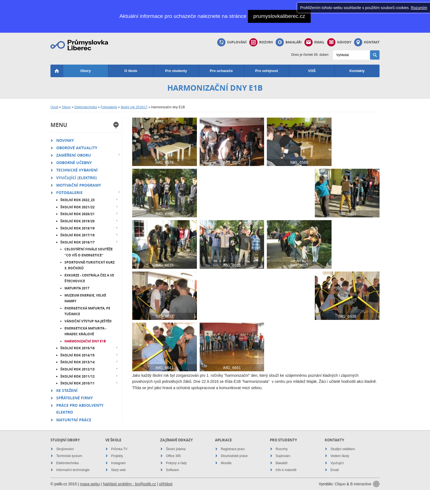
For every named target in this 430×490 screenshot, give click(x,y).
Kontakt (367, 42)
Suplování (232, 42)
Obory (85, 71)
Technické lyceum (69, 456)
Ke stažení (67, 390)
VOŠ (311, 71)
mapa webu (90, 484)
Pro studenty (176, 71)
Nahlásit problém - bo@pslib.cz (129, 484)
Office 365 (173, 456)
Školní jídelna (176, 449)
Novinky (65, 140)
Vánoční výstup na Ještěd (88, 321)
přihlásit (165, 484)
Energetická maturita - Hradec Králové (85, 331)
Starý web (118, 470)
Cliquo (340, 484)
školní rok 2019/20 (77, 221)
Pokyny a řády (176, 463)
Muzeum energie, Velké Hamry (85, 298)
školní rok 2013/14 (77, 362)
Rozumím (419, 7)
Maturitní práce (73, 419)
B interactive (360, 484)
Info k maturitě (286, 470)
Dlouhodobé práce (234, 456)
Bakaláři (289, 42)
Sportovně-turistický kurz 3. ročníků (89, 265)
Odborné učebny (74, 162)
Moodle (226, 463)
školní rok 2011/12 (77, 376)
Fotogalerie (109, 107)
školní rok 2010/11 (77, 383)
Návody (339, 42)
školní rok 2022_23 (77, 200)
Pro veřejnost (266, 71)
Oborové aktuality (76, 147)
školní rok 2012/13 (77, 369)
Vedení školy (339, 456)
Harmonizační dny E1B (85, 341)
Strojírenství (65, 449)
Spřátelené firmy (74, 397)
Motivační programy (78, 185)
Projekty (117, 456)
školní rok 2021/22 (77, 207)
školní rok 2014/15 (77, 355)
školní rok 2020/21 (77, 214)
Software (172, 470)
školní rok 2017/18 (77, 235)
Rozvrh (261, 42)
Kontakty (357, 71)
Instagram (118, 463)
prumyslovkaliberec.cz (279, 16)
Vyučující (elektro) (76, 177)
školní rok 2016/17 (134, 107)
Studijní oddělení (342, 449)
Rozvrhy (282, 449)
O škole (131, 71)
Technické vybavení (77, 170)
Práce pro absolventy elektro (80, 409)
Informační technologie (72, 470)
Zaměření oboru (73, 155)
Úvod (54, 107)
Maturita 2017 (76, 288)
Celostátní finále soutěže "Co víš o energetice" (88, 252)
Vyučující (337, 463)
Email (314, 42)
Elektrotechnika (85, 107)
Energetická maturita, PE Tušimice (87, 311)
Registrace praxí (233, 449)
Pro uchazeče (221, 71)
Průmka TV (119, 449)
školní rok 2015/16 (77, 348)
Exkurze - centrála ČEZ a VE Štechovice (89, 278)
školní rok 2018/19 (77, 228)
